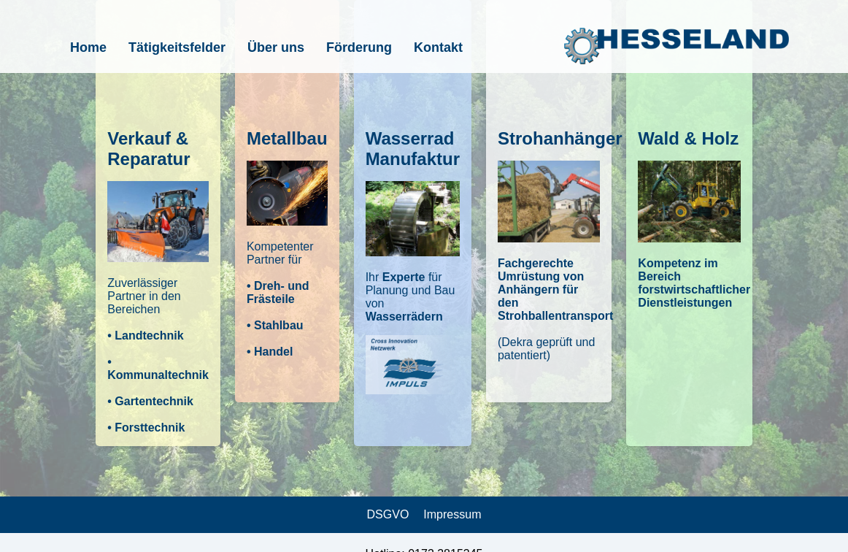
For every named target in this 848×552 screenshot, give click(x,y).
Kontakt (438, 47)
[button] (158, 223)
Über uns (275, 47)
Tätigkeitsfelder (177, 47)
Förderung (359, 47)
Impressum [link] (452, 514)
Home (88, 47)
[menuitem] (88, 47)
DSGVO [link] (388, 514)
